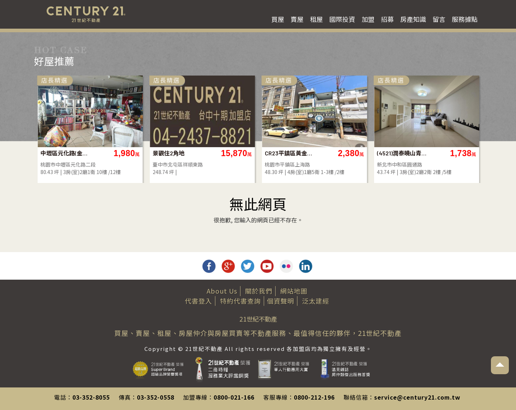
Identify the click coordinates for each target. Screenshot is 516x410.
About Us (222, 290)
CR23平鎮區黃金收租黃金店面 (291, 153)
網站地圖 (293, 290)
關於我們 (258, 290)
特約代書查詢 (240, 300)
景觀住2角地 (169, 153)
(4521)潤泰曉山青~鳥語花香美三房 (403, 153)
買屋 (277, 19)
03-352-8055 (91, 397)
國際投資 (342, 19)
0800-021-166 (234, 397)
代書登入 (198, 300)
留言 (439, 19)
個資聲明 (280, 300)
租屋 (316, 19)
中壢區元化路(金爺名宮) (66, 153)
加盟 (368, 19)
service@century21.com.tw (417, 397)
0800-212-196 (314, 397)
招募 (387, 19)
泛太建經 (315, 300)
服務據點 (465, 19)
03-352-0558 (155, 397)
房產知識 (413, 19)
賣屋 (297, 19)
